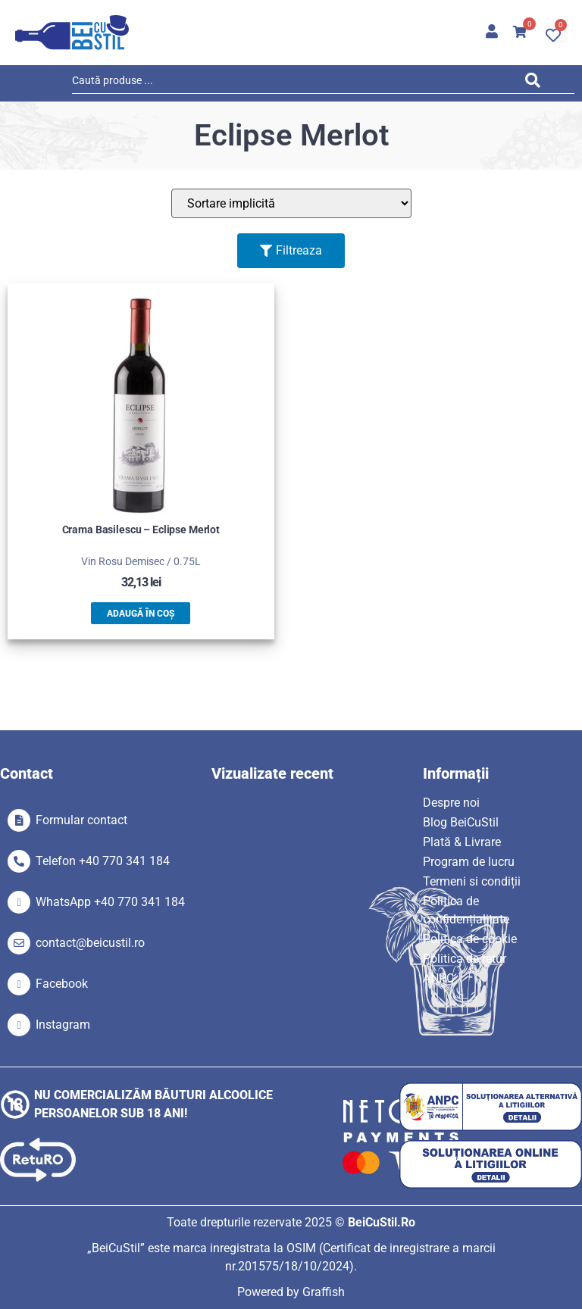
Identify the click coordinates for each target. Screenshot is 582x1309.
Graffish (323, 1292)
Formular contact (81, 820)
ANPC (438, 978)
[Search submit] (536, 83)
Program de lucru (469, 861)
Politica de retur (464, 958)
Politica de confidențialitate (466, 910)
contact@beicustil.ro (90, 943)
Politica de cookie (470, 939)
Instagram (63, 1024)
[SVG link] (72, 32)
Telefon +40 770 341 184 (103, 861)
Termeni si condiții (472, 881)
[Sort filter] (291, 203)
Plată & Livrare (462, 842)
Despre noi (451, 802)
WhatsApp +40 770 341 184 (110, 902)
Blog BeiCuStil (461, 822)
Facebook (62, 983)
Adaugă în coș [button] (140, 613)
